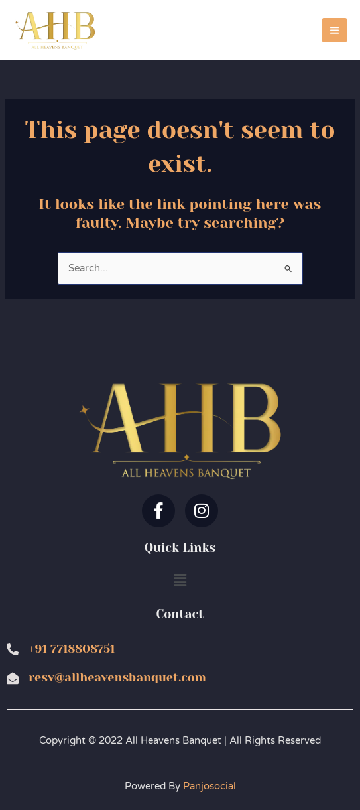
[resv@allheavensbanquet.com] (13, 678)
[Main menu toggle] (334, 30)
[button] (179, 581)
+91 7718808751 (72, 648)
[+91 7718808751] (13, 649)
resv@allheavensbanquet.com (117, 677)
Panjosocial (209, 786)
